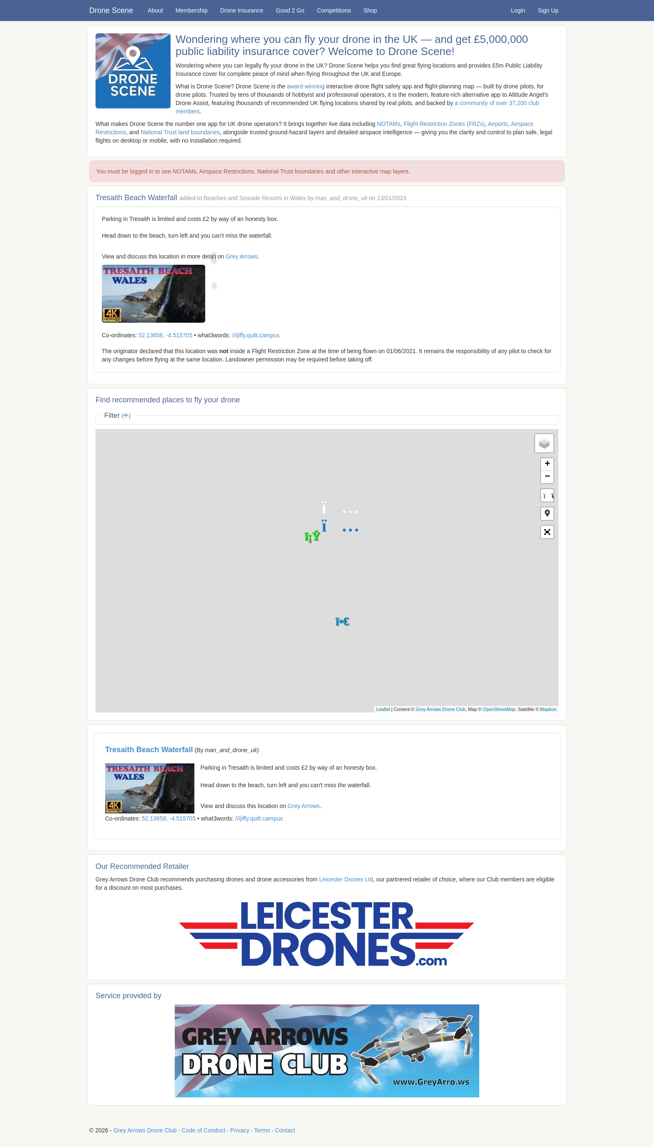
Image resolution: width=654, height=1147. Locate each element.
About (155, 10)
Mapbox (548, 709)
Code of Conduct (203, 1130)
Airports (498, 123)
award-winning (305, 86)
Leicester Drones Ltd (346, 879)
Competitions (334, 10)
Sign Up (548, 10)
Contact (285, 1130)
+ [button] (547, 464)
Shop (370, 10)
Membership (192, 10)
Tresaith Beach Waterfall (149, 749)
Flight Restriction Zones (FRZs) (444, 123)
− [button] (547, 477)
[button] (547, 513)
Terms (262, 1130)
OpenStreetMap (499, 709)
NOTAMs (389, 123)
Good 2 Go (290, 10)
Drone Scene (111, 10)
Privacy (239, 1130)
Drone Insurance (242, 10)
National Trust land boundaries (180, 132)
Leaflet (383, 709)
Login (518, 10)
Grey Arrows (242, 256)
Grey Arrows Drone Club (440, 709)
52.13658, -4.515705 (165, 335)
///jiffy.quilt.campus (255, 335)
